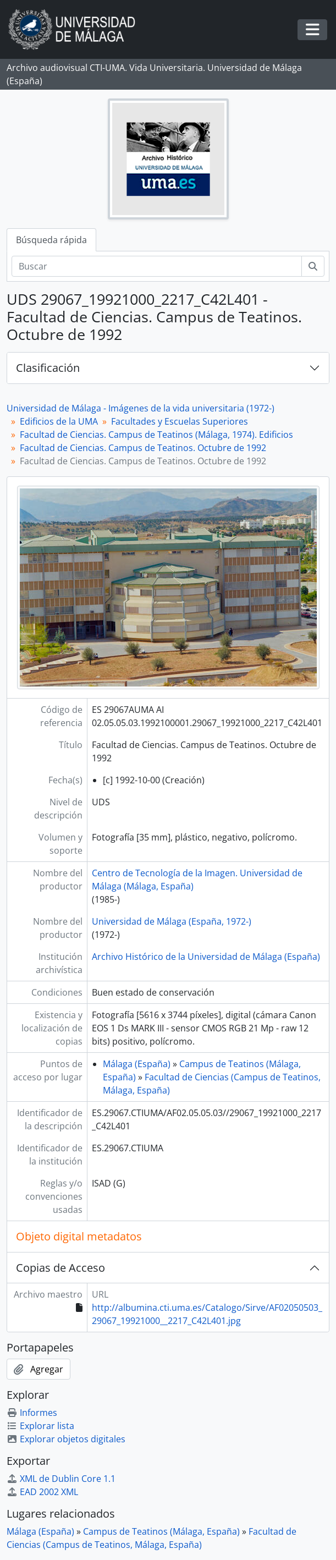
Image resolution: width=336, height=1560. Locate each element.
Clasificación (48, 367)
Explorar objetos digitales (66, 1439)
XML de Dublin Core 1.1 (61, 1479)
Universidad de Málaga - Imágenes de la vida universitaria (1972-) (140, 408)
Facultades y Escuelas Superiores (179, 421)
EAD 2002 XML (42, 1492)
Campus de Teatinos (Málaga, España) (161, 1531)
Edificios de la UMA (59, 421)
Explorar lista (40, 1426)
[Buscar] (157, 266)
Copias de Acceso (60, 1267)
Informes (32, 1413)
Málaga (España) (136, 1064)
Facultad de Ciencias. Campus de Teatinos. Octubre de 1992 (143, 448)
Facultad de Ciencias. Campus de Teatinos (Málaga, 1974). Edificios (156, 435)
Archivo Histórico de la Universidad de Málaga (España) (206, 957)
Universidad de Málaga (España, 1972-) (171, 921)
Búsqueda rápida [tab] (51, 240)
